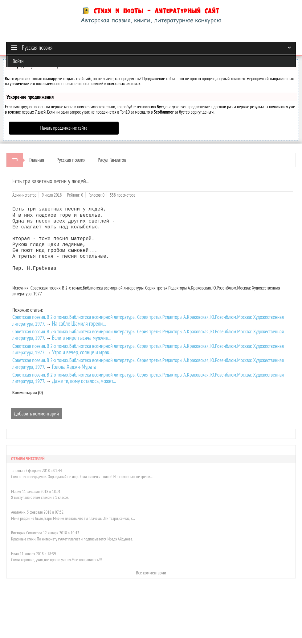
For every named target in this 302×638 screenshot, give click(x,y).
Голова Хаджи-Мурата (74, 366)
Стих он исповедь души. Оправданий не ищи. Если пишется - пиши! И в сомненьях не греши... (82, 476)
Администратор (24, 195)
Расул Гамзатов (112, 159)
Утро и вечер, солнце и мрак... (82, 352)
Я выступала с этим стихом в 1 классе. (40, 497)
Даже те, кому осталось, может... (84, 381)
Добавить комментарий (36, 413)
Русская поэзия (70, 159)
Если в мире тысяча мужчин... (82, 337)
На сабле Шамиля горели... (79, 323)
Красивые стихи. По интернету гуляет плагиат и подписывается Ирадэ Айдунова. (72, 539)
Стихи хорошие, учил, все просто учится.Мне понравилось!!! (56, 559)
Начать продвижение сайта (64, 128)
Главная (36, 159)
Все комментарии (151, 572)
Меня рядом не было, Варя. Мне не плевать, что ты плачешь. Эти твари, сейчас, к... (73, 518)
